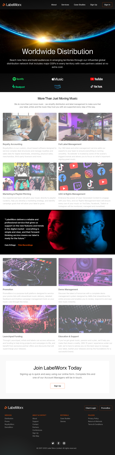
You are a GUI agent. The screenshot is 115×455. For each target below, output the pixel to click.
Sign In (107, 4)
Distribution (9, 418)
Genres (63, 421)
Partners (35, 427)
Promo (7, 421)
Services (65, 4)
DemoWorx (9, 427)
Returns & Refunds (95, 421)
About (54, 4)
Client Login (91, 408)
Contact (35, 424)
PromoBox (105, 408)
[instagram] (64, 443)
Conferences (37, 430)
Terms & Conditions (95, 424)
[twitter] (53, 443)
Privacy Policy (93, 418)
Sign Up (93, 4)
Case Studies (79, 4)
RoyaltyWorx (9, 424)
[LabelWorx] (12, 4)
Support (35, 421)
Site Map (35, 436)
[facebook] (58, 443)
